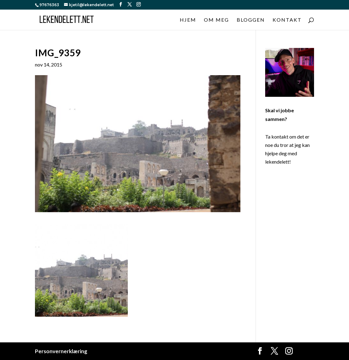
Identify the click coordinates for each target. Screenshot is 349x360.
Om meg (216, 20)
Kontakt (287, 20)
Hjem (188, 20)
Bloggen (251, 20)
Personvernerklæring (61, 351)
